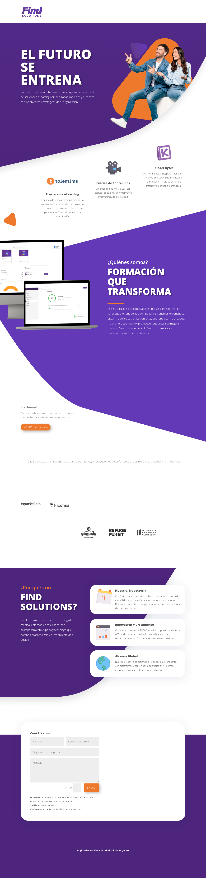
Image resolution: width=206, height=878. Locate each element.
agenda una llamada (35, 427)
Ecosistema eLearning (62, 194)
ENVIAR (91, 787)
